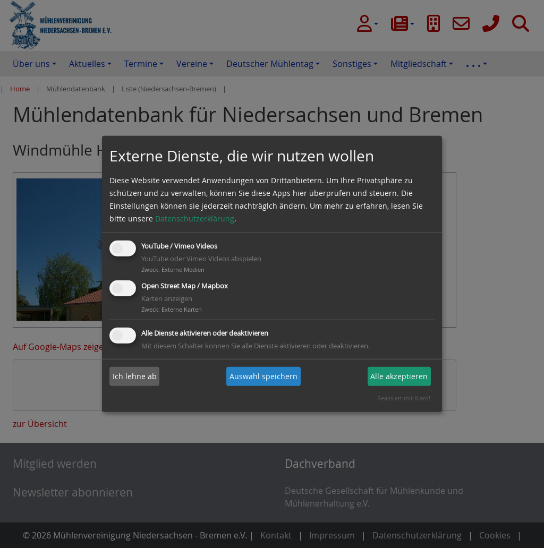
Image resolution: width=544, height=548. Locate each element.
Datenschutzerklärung (194, 218)
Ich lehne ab (135, 376)
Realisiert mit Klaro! (403, 398)
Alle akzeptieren (399, 376)
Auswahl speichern (264, 376)
